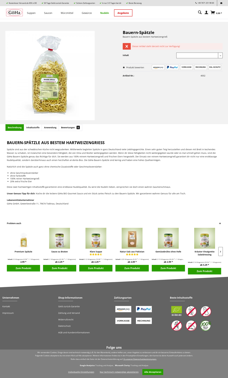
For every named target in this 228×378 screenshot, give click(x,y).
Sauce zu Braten (59, 251)
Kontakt (6, 306)
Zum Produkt (23, 268)
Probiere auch (14, 223)
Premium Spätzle (23, 251)
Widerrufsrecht (65, 319)
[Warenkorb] (217, 15)
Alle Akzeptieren (152, 372)
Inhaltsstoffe (32, 127)
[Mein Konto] (206, 12)
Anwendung (50, 127)
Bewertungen (70, 127)
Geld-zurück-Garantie (69, 306)
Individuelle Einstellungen (81, 372)
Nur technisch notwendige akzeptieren (119, 372)
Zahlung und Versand (69, 313)
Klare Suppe (96, 251)
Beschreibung (15, 127)
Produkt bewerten (133, 67)
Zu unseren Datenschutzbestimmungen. (140, 359)
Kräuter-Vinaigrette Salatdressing (204, 253)
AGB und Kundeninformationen (74, 332)
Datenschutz (64, 326)
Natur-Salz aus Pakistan (132, 251)
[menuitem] (31, 12)
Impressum (8, 313)
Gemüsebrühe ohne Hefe (168, 251)
